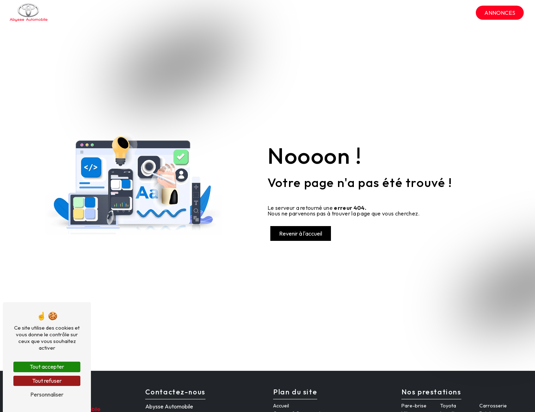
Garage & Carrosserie (347, 12)
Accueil (294, 12)
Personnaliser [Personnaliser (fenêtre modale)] (46, 394)
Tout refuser (47, 380)
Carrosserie (493, 405)
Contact (456, 12)
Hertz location (411, 12)
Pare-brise (413, 405)
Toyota (448, 405)
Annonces (499, 12)
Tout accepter (47, 366)
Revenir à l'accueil (300, 233)
